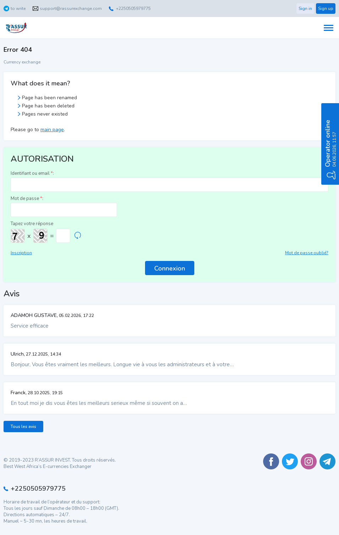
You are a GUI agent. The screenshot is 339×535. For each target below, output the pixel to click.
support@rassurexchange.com (71, 8)
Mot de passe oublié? (306, 253)
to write (18, 8)
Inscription (21, 253)
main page (52, 129)
